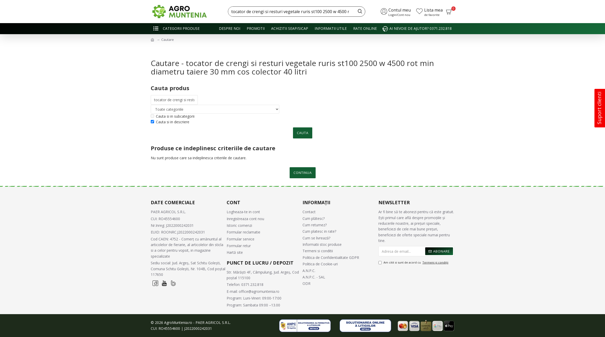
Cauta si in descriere (170, 121)
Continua (302, 172)
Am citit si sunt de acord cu (413, 262)
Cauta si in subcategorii (172, 116)
